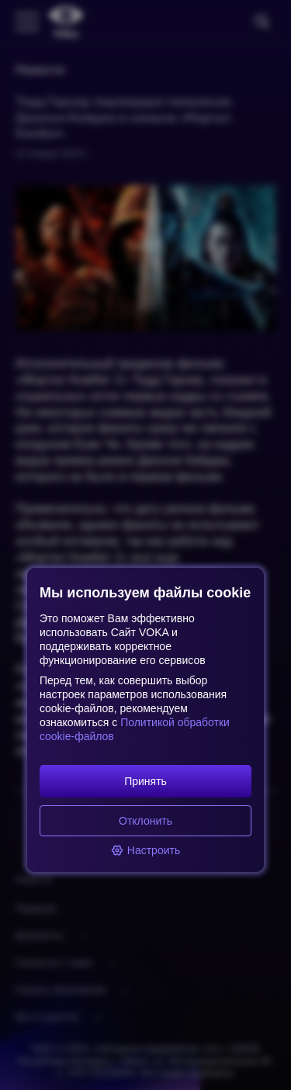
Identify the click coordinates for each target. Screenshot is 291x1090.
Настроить (145, 850)
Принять (145, 781)
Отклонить (145, 821)
